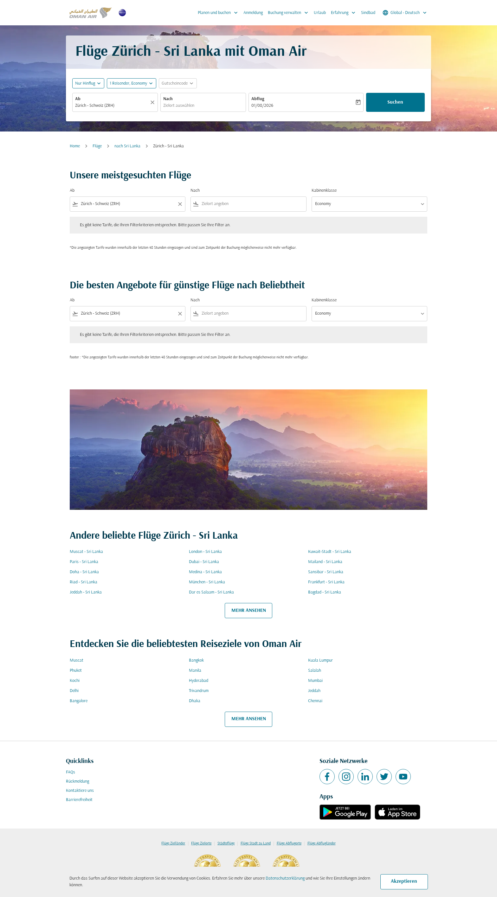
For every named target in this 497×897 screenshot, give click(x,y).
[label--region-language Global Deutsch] (405, 12)
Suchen (395, 102)
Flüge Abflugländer (321, 843)
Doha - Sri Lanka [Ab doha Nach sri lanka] (84, 572)
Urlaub (320, 12)
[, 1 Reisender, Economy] (128, 83)
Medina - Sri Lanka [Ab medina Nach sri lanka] (205, 572)
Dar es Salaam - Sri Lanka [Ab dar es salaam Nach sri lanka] (211, 592)
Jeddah (314, 691)
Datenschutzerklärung (285, 878)
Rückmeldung (77, 781)
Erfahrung (344, 12)
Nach (168, 99)
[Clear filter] (179, 204)
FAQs (70, 772)
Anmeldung (253, 12)
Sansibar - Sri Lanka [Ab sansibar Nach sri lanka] (325, 572)
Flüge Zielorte (201, 843)
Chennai (315, 701)
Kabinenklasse (324, 190)
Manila (195, 670)
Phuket (76, 670)
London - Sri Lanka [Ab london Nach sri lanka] (205, 551)
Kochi (75, 680)
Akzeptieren (404, 881)
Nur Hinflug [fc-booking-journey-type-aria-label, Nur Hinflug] (85, 83)
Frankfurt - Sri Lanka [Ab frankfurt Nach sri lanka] (326, 582)
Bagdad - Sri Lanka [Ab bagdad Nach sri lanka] (324, 592)
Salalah (314, 670)
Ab (78, 99)
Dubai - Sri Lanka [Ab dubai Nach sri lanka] (204, 562)
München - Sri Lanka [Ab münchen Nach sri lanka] (207, 582)
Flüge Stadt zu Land (256, 843)
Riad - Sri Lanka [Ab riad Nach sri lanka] (83, 582)
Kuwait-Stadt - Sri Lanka (329, 551)
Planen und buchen (219, 12)
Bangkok (196, 660)
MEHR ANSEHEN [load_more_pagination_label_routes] (248, 610)
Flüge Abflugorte (289, 843)
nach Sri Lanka (127, 146)
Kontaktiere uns (80, 790)
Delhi (74, 691)
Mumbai (315, 680)
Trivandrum (199, 691)
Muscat (76, 660)
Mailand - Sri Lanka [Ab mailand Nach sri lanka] (325, 562)
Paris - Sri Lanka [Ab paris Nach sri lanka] (84, 562)
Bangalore (78, 701)
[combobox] (112, 105)
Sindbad (368, 12)
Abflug (257, 99)
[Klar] (153, 102)
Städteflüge (226, 843)
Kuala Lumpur (320, 660)
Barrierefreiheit (79, 800)
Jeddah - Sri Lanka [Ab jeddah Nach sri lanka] (86, 592)
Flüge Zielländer (173, 843)
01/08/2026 (262, 105)
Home (75, 146)
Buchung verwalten (289, 12)
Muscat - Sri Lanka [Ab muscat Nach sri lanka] (86, 551)
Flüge (97, 146)
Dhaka (194, 701)
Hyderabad (198, 680)
